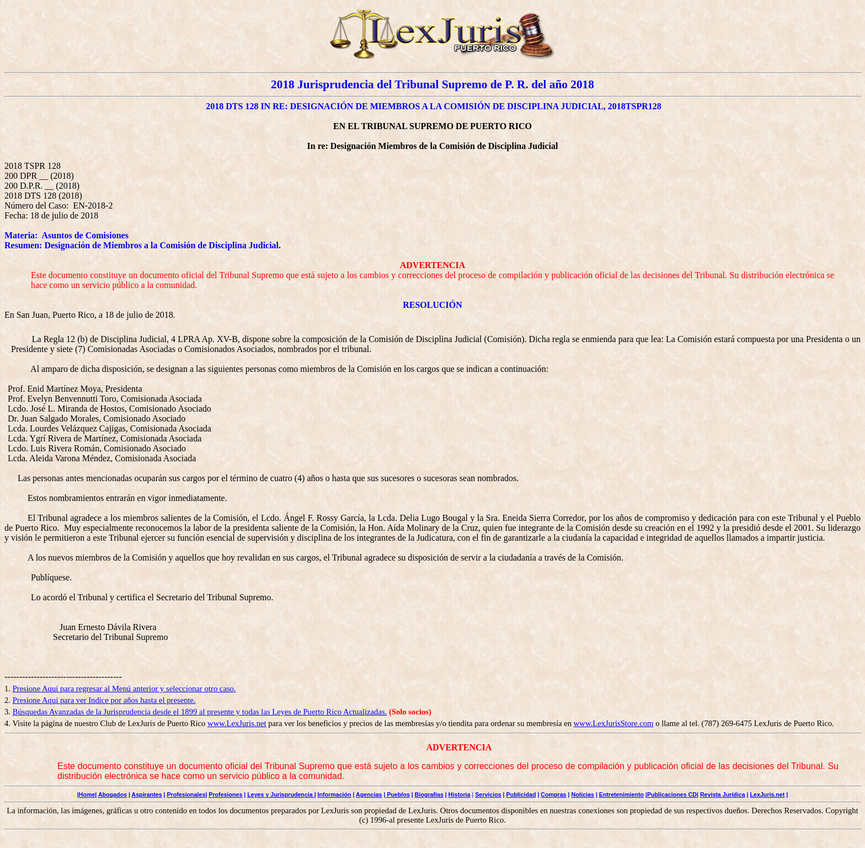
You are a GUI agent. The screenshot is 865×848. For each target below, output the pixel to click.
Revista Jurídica (722, 794)
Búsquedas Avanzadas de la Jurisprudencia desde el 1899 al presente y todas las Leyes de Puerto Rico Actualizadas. (200, 711)
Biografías (429, 794)
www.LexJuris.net (236, 723)
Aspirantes (147, 794)
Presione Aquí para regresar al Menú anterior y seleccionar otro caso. (124, 688)
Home (87, 794)
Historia (459, 794)
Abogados (112, 794)
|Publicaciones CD (671, 794)
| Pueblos (396, 794)
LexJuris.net (767, 794)
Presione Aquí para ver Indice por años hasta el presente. (104, 700)
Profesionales (186, 794)
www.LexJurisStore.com (614, 723)
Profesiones (225, 794)
